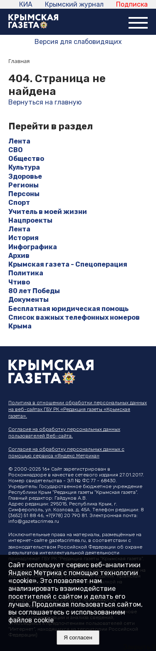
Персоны (24, 194)
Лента (19, 141)
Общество (26, 159)
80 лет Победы (34, 291)
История (23, 238)
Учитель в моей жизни (47, 212)
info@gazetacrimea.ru (33, 521)
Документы (28, 300)
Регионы (23, 185)
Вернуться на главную (45, 102)
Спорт (19, 202)
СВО (15, 150)
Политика (25, 273)
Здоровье (25, 176)
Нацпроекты (30, 220)
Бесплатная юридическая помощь (68, 309)
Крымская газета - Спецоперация (67, 264)
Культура (24, 167)
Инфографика (32, 247)
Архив (19, 256)
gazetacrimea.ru (67, 540)
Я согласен (78, 637)
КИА (25, 4)
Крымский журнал (74, 4)
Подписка (132, 4)
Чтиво (19, 282)
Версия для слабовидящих (78, 42)
